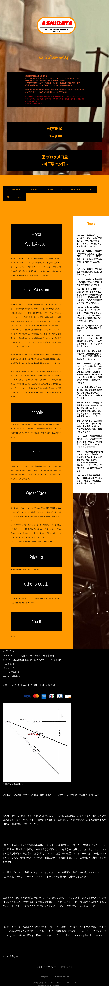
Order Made (75, 189)
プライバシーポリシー (46, 966)
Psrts (62, 189)
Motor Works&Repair (14, 189)
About (20, 197)
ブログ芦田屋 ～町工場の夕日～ (56, 160)
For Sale (50, 189)
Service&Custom (34, 189)
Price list (36, 557)
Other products (36, 583)
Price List (90, 189)
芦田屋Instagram (54, 132)
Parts (36, 451)
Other (9, 197)
